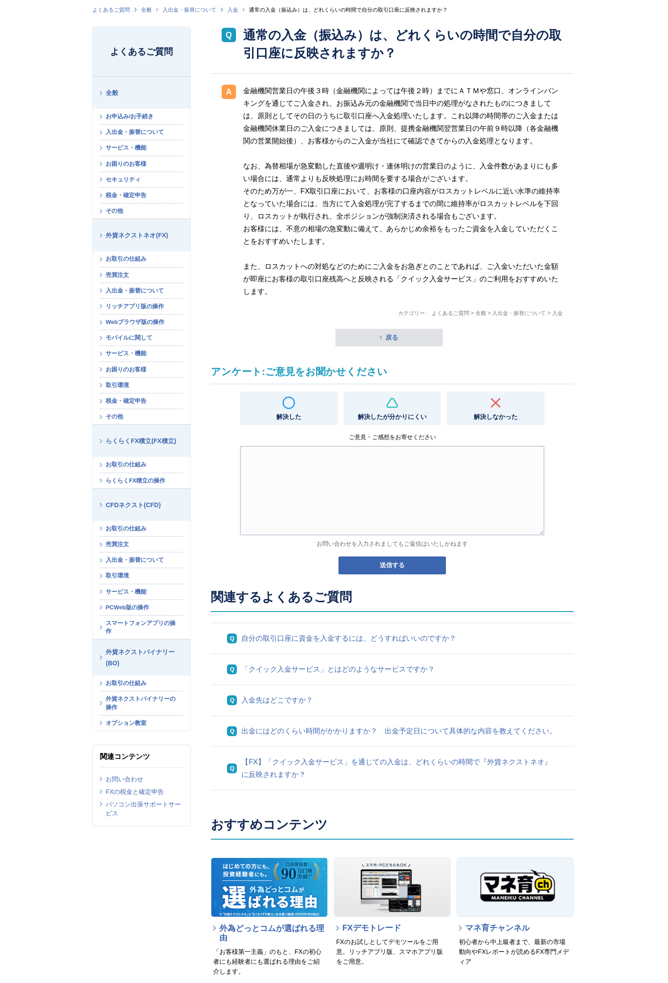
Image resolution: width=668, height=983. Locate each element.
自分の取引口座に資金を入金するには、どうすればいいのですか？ (348, 638)
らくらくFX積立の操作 (136, 480)
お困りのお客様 (126, 163)
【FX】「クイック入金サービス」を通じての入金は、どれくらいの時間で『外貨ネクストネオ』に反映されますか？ (396, 768)
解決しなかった (496, 416)
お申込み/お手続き (130, 116)
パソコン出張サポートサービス (143, 809)
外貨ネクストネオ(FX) (137, 235)
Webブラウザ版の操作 (135, 322)
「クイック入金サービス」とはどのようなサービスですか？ (338, 669)
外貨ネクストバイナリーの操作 (141, 702)
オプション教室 (126, 723)
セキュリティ (123, 179)
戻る (391, 337)
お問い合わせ (124, 779)
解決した (288, 416)
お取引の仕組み (126, 258)
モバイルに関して (129, 337)
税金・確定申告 (126, 195)
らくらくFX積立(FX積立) (141, 440)
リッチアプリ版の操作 (135, 306)
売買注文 (117, 275)
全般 (146, 10)
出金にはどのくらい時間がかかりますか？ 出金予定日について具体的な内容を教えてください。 (399, 731)
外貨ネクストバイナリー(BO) (140, 657)
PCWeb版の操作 (127, 607)
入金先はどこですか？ (277, 700)
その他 (114, 210)
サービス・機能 (126, 147)
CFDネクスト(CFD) (133, 505)
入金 (232, 10)
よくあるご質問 (111, 10)
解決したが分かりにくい (392, 416)
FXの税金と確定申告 (135, 791)
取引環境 (117, 385)
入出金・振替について (189, 10)
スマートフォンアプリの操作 (141, 627)
